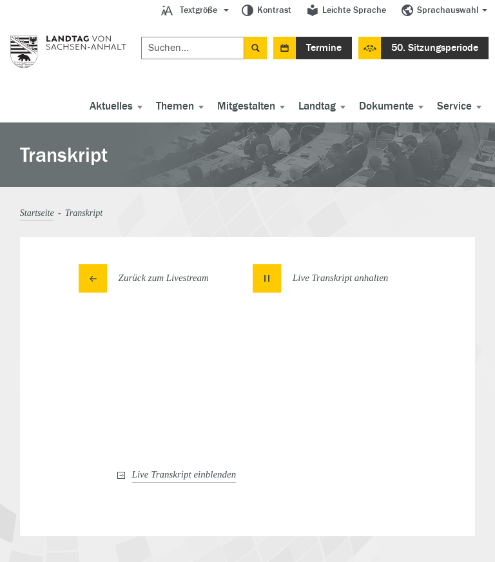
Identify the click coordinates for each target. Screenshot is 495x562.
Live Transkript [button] (340, 278)
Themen (175, 106)
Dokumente (386, 106)
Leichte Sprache (354, 10)
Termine (324, 47)
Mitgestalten (246, 106)
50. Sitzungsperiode (434, 47)
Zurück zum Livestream (164, 278)
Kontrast (274, 10)
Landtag (317, 106)
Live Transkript (184, 474)
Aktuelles (111, 106)
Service (454, 106)
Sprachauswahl (447, 10)
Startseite (37, 213)
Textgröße (198, 10)
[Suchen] (192, 48)
